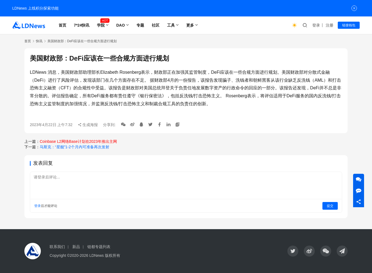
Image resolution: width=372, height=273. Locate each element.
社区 (155, 25)
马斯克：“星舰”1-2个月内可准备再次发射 (74, 147)
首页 (62, 25)
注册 (329, 25)
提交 (330, 206)
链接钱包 (348, 25)
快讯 (39, 41)
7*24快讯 (82, 25)
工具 (171, 25)
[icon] (292, 251)
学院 (101, 25)
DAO (120, 25)
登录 (316, 25)
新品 (76, 246)
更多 (190, 25)
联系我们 (57, 246)
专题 (140, 25)
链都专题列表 (98, 246)
